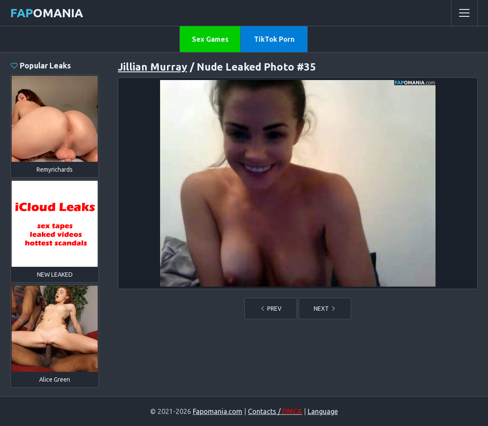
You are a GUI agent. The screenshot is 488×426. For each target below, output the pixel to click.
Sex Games (210, 39)
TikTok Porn (274, 39)
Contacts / (275, 411)
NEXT (325, 308)
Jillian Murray (152, 67)
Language (323, 411)
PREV (270, 308)
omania (46, 12)
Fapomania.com (217, 411)
